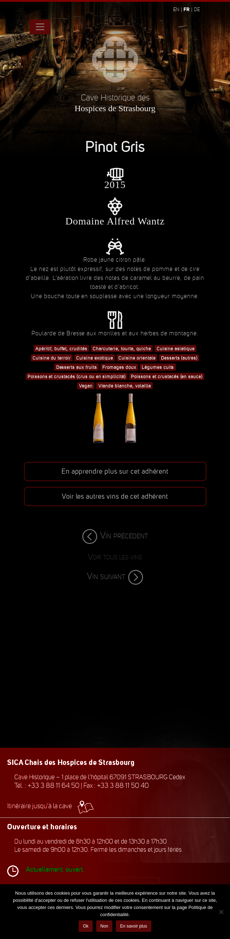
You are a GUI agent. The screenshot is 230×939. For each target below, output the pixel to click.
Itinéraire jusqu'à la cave (50, 806)
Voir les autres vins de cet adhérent (115, 496)
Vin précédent (115, 535)
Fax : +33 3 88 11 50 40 (116, 785)
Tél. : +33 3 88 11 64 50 (46, 785)
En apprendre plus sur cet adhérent (115, 471)
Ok (85, 926)
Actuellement (45, 869)
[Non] (221, 911)
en (176, 9)
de (197, 9)
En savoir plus (133, 926)
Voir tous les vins (115, 557)
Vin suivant (115, 576)
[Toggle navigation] (40, 26)
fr (186, 9)
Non (104, 926)
